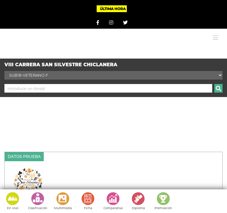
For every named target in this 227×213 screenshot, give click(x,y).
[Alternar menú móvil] (215, 38)
